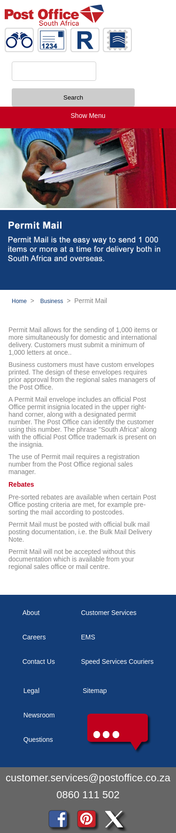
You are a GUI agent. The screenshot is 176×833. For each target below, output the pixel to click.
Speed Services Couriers (117, 661)
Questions (38, 739)
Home (19, 301)
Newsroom (39, 715)
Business (51, 301)
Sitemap (95, 690)
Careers (34, 637)
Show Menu (88, 115)
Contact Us (39, 661)
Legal (31, 690)
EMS (88, 637)
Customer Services (108, 612)
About (31, 612)
